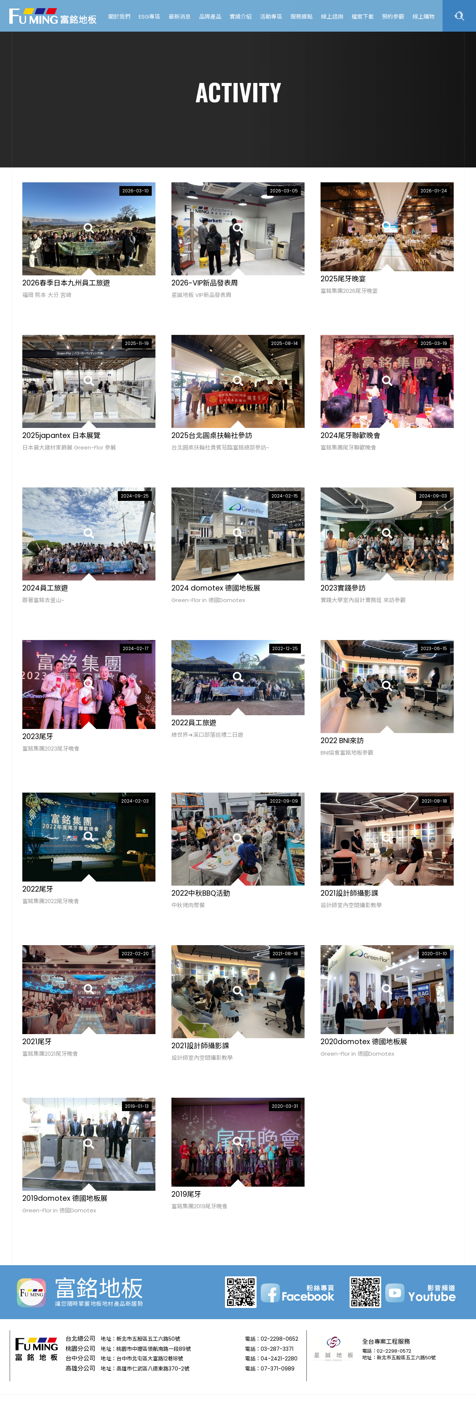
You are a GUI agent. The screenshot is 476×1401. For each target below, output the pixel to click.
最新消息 (179, 16)
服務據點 (301, 16)
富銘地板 (53, 16)
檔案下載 (362, 16)
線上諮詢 (332, 16)
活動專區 (271, 16)
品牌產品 (210, 16)
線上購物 (423, 16)
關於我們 (119, 16)
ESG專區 (149, 16)
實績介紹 (240, 16)
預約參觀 (393, 16)
